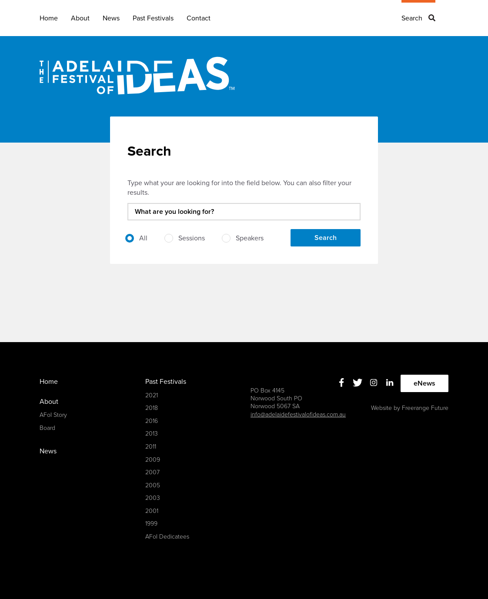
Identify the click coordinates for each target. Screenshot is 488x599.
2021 (151, 395)
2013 (151, 433)
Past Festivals (153, 18)
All (143, 238)
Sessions (191, 238)
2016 (151, 421)
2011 (150, 446)
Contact (199, 18)
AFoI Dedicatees (167, 536)
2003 (152, 498)
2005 (152, 485)
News (111, 18)
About (80, 18)
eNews (424, 383)
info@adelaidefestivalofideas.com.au (298, 414)
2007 (152, 472)
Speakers (250, 238)
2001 (151, 511)
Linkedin (389, 382)
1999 (151, 523)
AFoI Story (53, 415)
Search (411, 18)
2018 (151, 408)
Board (47, 428)
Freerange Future (425, 408)
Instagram (373, 382)
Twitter (357, 382)
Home (49, 18)
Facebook (341, 382)
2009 (152, 459)
